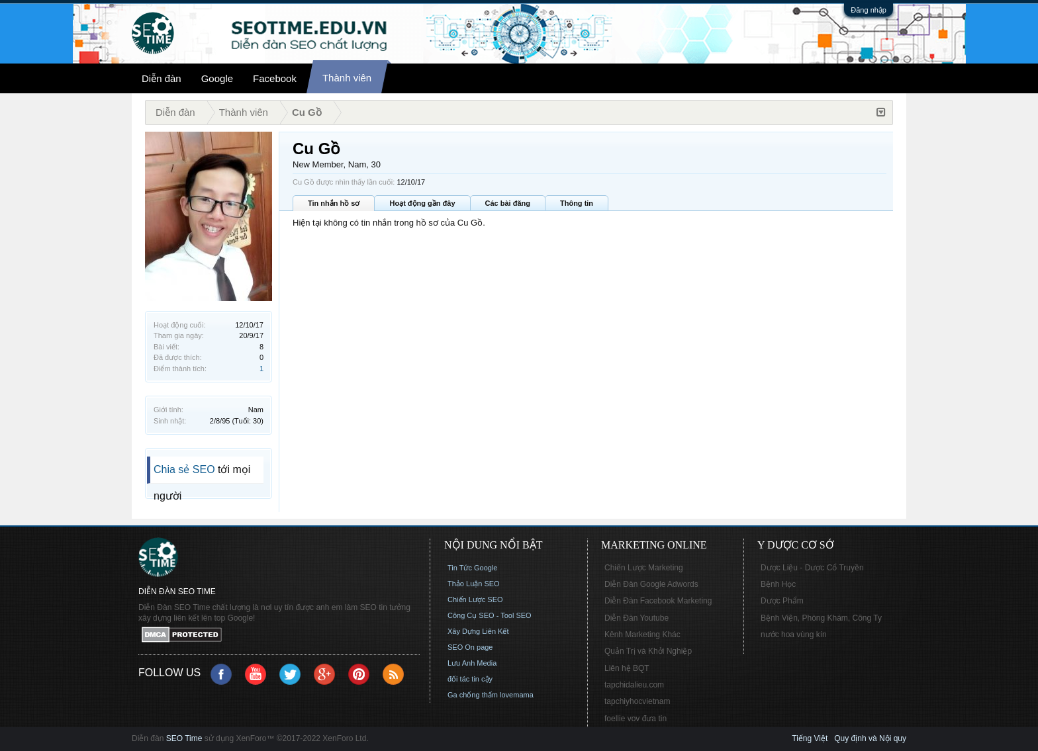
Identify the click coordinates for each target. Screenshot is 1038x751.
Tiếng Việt (809, 738)
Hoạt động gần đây (422, 203)
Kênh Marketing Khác (642, 634)
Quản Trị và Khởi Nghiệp (648, 651)
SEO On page (470, 647)
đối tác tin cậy (470, 679)
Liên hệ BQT (626, 668)
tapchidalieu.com (634, 684)
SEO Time (184, 738)
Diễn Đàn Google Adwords (651, 584)
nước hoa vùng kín (794, 634)
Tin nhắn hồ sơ (333, 203)
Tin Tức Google (472, 568)
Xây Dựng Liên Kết (478, 631)
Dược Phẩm (782, 600)
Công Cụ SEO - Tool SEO (490, 615)
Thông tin (576, 203)
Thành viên (346, 77)
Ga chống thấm (473, 695)
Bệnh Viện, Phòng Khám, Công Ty (821, 618)
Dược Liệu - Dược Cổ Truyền (812, 567)
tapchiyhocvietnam (637, 701)
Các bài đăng (507, 203)
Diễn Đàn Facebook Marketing (658, 600)
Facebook (275, 78)
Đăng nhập (868, 10)
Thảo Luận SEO (474, 584)
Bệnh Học (778, 584)
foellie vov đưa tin (635, 718)
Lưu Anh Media (472, 663)
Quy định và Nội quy (870, 738)
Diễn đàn (161, 78)
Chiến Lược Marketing (643, 567)
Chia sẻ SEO (184, 469)
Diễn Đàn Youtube (636, 618)
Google (217, 78)
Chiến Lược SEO (475, 599)
